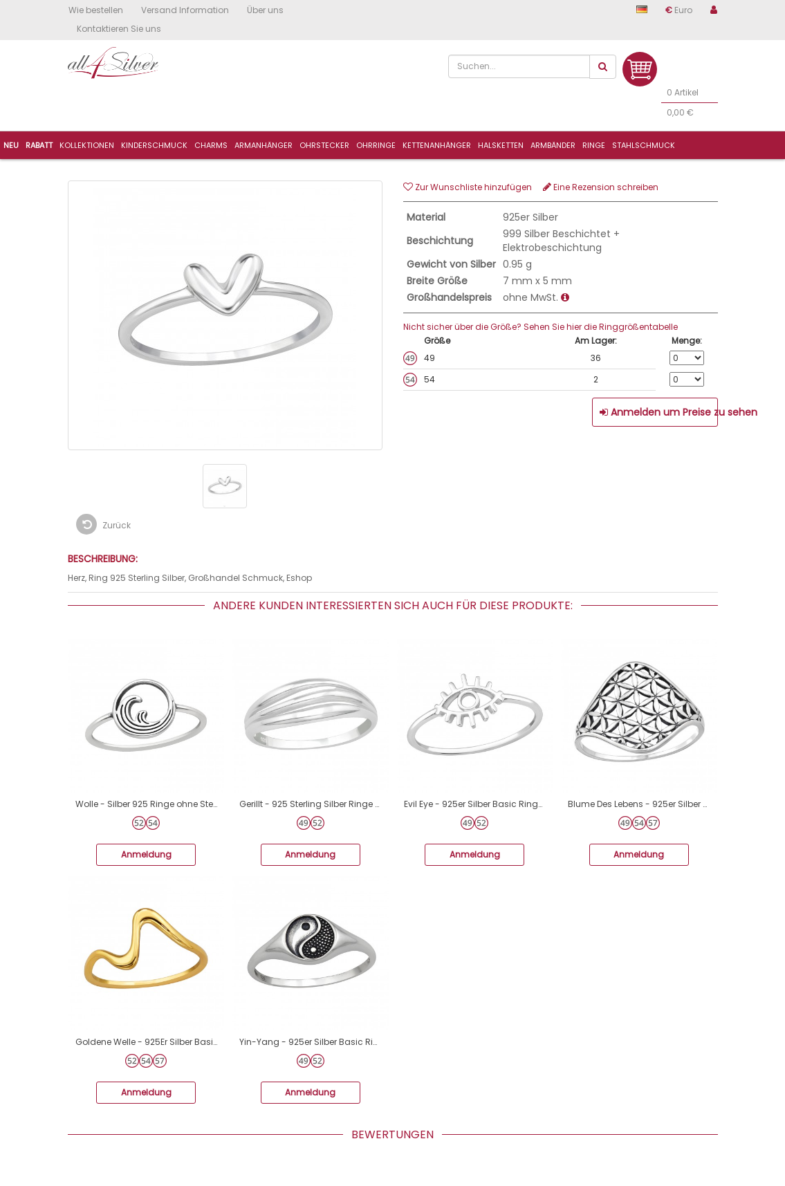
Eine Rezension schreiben (600, 187)
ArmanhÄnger (263, 145)
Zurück (103, 524)
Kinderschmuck (154, 145)
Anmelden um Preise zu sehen (659, 412)
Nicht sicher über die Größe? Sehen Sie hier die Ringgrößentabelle (540, 327)
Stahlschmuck (643, 145)
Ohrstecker (324, 145)
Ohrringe (376, 145)
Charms (211, 145)
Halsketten (501, 145)
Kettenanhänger (437, 145)
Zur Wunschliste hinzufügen (467, 187)
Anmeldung (146, 854)
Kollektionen (86, 145)
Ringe (593, 145)
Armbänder (552, 145)
